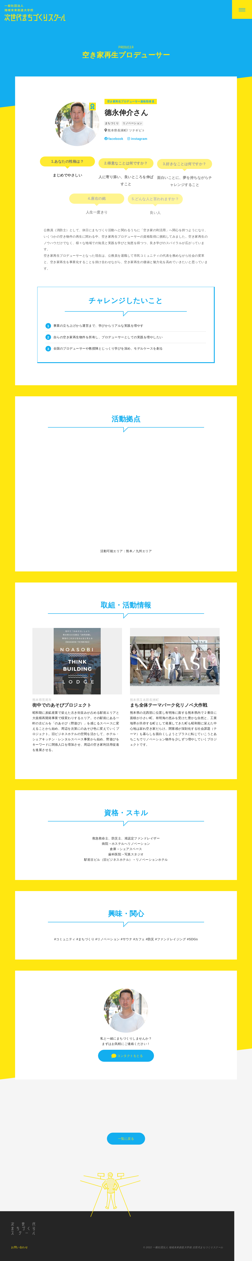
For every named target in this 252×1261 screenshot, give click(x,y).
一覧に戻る (126, 1138)
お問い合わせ (19, 1250)
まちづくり (112, 123)
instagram (137, 139)
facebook (113, 139)
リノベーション (132, 123)
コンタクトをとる (127, 1056)
